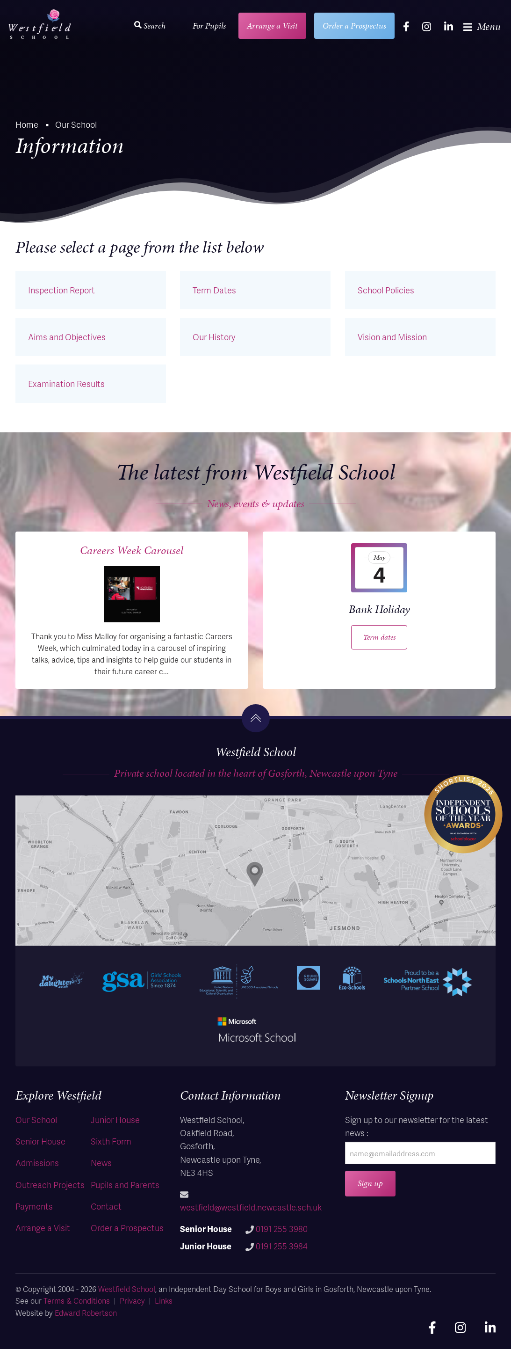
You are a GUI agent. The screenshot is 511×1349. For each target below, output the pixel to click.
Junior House (115, 1119)
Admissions (37, 1162)
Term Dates (214, 290)
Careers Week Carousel (131, 550)
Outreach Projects (50, 1184)
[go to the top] (256, 718)
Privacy (132, 1300)
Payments (34, 1206)
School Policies (386, 290)
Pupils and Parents (125, 1184)
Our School (36, 1119)
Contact (106, 1206)
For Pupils (209, 25)
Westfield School (126, 1288)
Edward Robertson (86, 1312)
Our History (214, 337)
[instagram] (426, 26)
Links (164, 1300)
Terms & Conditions (76, 1300)
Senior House (40, 1141)
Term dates (379, 637)
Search (150, 25)
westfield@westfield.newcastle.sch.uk (251, 1207)
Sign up (370, 1183)
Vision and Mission (392, 337)
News (101, 1162)
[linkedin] (448, 26)
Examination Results (66, 383)
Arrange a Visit (272, 25)
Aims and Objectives (67, 337)
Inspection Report (61, 290)
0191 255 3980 (282, 1228)
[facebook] (406, 26)
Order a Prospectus (354, 25)
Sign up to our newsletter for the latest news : (416, 1126)
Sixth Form (111, 1141)
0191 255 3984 (282, 1246)
